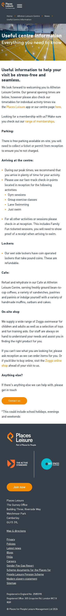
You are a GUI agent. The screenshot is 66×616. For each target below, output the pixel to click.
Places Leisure (16, 107)
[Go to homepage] (8, 6)
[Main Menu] (19, 6)
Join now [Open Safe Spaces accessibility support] (19, 487)
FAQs (10, 557)
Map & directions (16, 531)
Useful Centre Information (19, 19)
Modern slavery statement (22, 578)
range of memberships (39, 121)
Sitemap (11, 583)
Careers (11, 561)
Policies (11, 543)
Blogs (10, 552)
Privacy (11, 539)
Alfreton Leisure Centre (28, 16)
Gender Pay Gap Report (20, 565)
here (58, 107)
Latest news (14, 548)
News (47, 16)
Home (9, 16)
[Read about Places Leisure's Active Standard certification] (20, 464)
